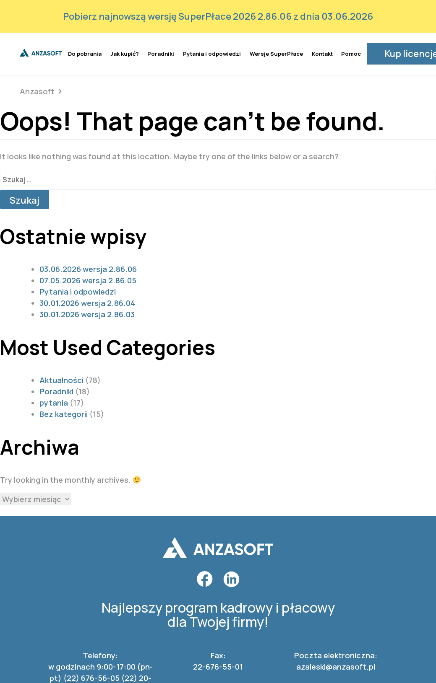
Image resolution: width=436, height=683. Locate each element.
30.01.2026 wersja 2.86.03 (87, 313)
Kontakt (322, 53)
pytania (53, 402)
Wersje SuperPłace (276, 53)
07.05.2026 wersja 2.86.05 (87, 279)
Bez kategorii (63, 413)
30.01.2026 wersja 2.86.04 (87, 302)
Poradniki (160, 53)
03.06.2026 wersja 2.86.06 (88, 268)
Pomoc (351, 53)
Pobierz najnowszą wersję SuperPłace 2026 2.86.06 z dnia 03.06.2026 (218, 16)
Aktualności (61, 379)
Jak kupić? (124, 53)
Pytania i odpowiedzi (212, 53)
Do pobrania (85, 53)
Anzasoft (37, 90)
